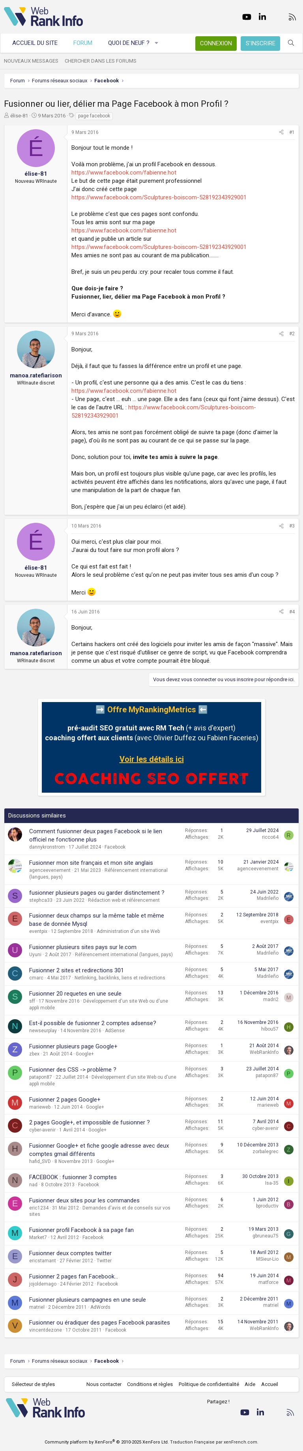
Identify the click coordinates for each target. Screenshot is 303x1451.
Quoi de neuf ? (129, 42)
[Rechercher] (291, 43)
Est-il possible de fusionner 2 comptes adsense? (92, 1023)
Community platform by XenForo (107, 1442)
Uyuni (35, 954)
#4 (292, 612)
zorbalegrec (265, 1151)
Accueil (269, 1384)
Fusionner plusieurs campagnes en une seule (87, 1299)
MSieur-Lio (267, 1259)
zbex (34, 1054)
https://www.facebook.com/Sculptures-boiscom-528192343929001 (159, 197)
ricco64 (270, 837)
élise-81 (19, 116)
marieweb (39, 1107)
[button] (157, 43)
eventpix (38, 931)
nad (33, 1184)
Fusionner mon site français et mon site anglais (91, 862)
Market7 (38, 1237)
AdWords (100, 1307)
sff (32, 1001)
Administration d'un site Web (128, 931)
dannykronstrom (47, 847)
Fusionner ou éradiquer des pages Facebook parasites (99, 1322)
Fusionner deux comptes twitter (70, 1253)
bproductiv (267, 1206)
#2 (292, 333)
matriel (37, 1307)
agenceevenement (50, 870)
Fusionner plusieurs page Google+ (73, 1046)
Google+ (85, 1054)
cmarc (36, 978)
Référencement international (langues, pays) (124, 954)
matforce (268, 1282)
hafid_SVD (40, 1161)
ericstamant (42, 1260)
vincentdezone (45, 1330)
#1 (292, 132)
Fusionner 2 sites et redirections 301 (76, 970)
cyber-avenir (42, 1130)
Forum (82, 42)
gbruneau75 (265, 1236)
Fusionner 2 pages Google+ (65, 1099)
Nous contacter (104, 1384)
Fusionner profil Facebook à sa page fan (81, 1230)
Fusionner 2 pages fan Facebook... (73, 1276)
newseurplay (43, 1030)
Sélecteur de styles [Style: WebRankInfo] (33, 1384)
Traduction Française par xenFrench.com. (214, 1442)
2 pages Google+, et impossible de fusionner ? (89, 1122)
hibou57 (270, 1029)
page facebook (94, 116)
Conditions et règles (150, 1384)
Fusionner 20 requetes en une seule (75, 993)
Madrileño (268, 898)
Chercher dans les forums (101, 61)
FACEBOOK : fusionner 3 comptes (73, 1177)
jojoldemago (42, 1284)
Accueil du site (35, 42)
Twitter (104, 1260)
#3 (292, 526)
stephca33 (40, 900)
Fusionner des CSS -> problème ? (72, 1069)
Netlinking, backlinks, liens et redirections (120, 978)
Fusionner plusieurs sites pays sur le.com (83, 947)
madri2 (271, 999)
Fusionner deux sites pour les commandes (84, 1200)
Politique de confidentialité (209, 1384)
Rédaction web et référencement (124, 900)
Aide (250, 1384)
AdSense (115, 1030)
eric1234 (39, 1208)
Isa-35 (272, 1183)
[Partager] (281, 132)
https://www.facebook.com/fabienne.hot (123, 172)
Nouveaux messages (31, 61)
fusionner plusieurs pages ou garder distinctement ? (97, 892)
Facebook (115, 847)
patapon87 (40, 1077)
